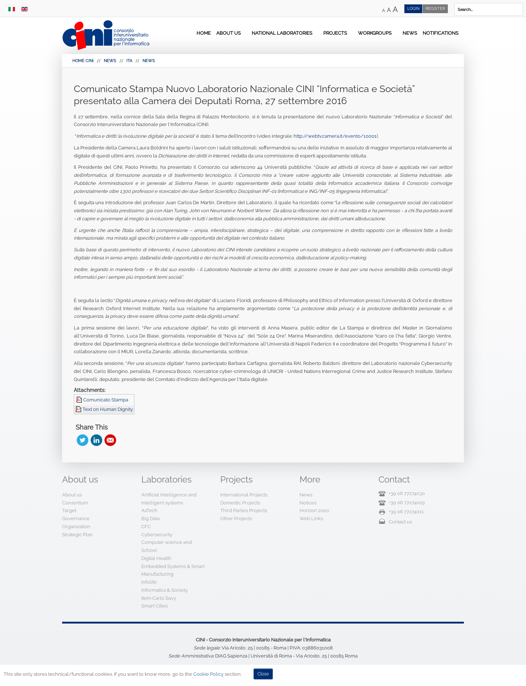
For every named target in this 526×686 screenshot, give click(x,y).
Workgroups (375, 33)
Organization (76, 526)
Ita (129, 60)
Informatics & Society (164, 590)
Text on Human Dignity (108, 409)
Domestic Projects (240, 503)
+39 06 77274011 (406, 511)
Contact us (400, 522)
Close (263, 674)
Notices (308, 503)
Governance (75, 518)
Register (435, 8)
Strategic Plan (77, 534)
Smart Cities (154, 606)
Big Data (150, 518)
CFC (146, 526)
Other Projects (236, 518)
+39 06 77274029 (407, 502)
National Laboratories (282, 33)
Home (204, 33)
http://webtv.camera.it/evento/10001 (335, 136)
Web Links (311, 518)
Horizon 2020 (314, 510)
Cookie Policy (208, 674)
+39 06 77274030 (407, 493)
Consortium (75, 503)
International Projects (243, 495)
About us (228, 33)
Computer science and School (166, 546)
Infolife (149, 582)
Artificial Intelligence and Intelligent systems (169, 499)
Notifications (440, 33)
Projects (335, 33)
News (410, 33)
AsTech (149, 510)
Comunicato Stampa (105, 400)
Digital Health (156, 558)
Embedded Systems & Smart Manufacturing (173, 570)
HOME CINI (83, 60)
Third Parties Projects (243, 510)
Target (69, 510)
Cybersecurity (156, 534)
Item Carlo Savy (158, 598)
